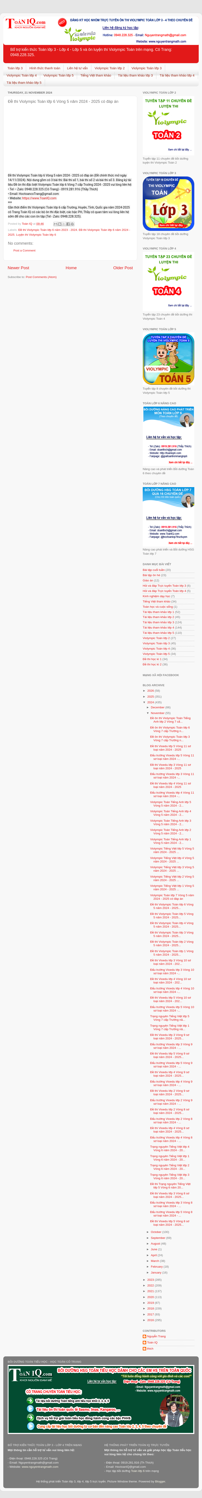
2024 (151, 702)
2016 (151, 1320)
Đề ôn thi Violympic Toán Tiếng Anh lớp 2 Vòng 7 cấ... (170, 719)
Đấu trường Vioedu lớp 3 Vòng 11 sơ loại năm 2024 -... (172, 775)
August (156, 1243)
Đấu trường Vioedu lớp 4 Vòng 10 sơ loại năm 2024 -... (172, 990)
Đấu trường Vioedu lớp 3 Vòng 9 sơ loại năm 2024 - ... (171, 1046)
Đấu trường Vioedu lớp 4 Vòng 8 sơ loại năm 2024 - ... (171, 1139)
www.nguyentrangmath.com (40, 1466)
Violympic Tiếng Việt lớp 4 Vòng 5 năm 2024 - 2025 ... (172, 859)
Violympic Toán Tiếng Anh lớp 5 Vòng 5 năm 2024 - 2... (170, 803)
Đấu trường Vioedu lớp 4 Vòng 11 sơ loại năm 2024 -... (172, 794)
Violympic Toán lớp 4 (22, 75)
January (156, 1272)
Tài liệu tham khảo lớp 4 (177, 75)
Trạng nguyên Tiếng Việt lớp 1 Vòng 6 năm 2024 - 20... (169, 1157)
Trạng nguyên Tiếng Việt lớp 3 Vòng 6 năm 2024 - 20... (169, 1176)
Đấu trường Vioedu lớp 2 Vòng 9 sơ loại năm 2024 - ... (171, 1102)
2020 (151, 1297)
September (158, 1238)
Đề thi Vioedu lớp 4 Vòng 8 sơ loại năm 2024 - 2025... (169, 1129)
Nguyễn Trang (156, 1336)
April (154, 1255)
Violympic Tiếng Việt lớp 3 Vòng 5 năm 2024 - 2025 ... (172, 869)
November (158, 713)
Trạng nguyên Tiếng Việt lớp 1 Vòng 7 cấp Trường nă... (169, 1027)
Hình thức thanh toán (44, 68)
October (156, 1232)
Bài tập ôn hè (151, 575)
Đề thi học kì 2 (152, 664)
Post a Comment (24, 250)
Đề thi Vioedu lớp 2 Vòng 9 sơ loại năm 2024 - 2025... (169, 1092)
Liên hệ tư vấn (77, 68)
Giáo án (148, 580)
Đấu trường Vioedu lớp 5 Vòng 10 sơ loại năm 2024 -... (172, 1008)
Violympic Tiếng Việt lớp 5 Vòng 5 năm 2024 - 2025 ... (172, 850)
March (155, 1261)
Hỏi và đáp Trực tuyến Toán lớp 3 (164, 585)
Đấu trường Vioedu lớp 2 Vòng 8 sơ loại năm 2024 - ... (171, 1120)
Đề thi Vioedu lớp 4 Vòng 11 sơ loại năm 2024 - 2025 (170, 785)
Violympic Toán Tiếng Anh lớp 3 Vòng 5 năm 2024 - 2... (170, 822)
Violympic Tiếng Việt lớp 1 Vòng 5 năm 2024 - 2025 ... (172, 887)
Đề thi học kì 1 (152, 659)
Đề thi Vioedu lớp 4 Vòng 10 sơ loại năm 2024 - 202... (170, 980)
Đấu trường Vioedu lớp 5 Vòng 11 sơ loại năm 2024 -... (172, 757)
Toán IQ (152, 1342)
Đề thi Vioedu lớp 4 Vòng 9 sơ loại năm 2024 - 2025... (169, 1074)
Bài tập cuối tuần (154, 570)
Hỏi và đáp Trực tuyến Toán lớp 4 (164, 591)
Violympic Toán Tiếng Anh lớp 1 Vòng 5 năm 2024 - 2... (170, 841)
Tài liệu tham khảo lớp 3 (135, 75)
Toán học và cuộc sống (158, 606)
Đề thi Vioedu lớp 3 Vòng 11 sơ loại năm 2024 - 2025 (170, 766)
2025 (151, 696)
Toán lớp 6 (137, 1471)
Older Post (123, 267)
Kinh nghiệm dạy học (156, 596)
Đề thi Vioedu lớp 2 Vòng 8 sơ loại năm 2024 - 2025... (169, 1111)
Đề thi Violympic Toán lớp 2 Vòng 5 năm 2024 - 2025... (171, 943)
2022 (151, 1285)
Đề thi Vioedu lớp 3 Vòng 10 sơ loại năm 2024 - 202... (170, 962)
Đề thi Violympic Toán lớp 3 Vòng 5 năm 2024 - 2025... (171, 934)
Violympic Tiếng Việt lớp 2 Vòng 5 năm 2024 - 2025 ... (172, 878)
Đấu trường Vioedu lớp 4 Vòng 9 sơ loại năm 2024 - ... (171, 1083)
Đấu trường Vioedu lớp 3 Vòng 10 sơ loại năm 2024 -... (172, 971)
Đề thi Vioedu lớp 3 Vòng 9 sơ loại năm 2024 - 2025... (169, 1036)
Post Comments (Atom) (41, 277)
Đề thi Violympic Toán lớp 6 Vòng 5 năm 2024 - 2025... (171, 906)
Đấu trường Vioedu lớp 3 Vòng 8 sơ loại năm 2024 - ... (171, 1204)
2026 (151, 690)
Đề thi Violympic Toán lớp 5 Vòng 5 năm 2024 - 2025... (171, 915)
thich (150, 1348)
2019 (151, 1302)
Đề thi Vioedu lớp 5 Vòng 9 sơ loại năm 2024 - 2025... (169, 1055)
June (154, 1249)
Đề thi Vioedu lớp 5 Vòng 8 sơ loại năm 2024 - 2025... (169, 1223)
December (158, 707)
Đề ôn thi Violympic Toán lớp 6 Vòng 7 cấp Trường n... (170, 729)
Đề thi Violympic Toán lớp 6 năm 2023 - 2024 (47, 230)
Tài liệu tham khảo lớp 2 (158, 617)
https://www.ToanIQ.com (39, 198)
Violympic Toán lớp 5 (58, 75)
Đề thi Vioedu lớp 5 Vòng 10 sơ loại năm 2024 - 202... (170, 999)
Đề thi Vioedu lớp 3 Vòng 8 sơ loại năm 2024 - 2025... (169, 1195)
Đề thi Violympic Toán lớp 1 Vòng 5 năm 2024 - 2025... (171, 952)
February (157, 1266)
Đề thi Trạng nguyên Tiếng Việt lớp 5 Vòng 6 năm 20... (170, 1185)
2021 (151, 1291)
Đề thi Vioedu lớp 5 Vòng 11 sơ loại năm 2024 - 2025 (170, 748)
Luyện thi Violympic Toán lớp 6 (36, 234)
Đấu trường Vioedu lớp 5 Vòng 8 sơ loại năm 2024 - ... (171, 1213)
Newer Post (18, 267)
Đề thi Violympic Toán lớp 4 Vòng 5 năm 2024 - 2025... (171, 924)
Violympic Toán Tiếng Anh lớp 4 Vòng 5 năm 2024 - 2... (170, 813)
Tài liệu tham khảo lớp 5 (24, 82)
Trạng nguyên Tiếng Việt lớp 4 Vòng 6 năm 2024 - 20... (169, 1148)
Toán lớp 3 (15, 68)
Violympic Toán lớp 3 (147, 68)
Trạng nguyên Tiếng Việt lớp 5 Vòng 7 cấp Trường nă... (169, 1018)
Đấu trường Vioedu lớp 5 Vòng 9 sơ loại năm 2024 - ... (171, 1064)
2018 (151, 1308)
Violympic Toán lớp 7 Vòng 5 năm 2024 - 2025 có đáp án (172, 897)
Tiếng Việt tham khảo (95, 75)
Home (71, 267)
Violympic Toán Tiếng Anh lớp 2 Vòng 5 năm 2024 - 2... (170, 831)
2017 (151, 1314)
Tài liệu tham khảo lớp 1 (158, 612)
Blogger (160, 1481)
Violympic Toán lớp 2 (110, 68)
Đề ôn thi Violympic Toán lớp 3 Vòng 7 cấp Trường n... (170, 738)
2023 (151, 1279)
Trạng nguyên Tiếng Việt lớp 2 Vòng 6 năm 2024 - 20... (169, 1167)
